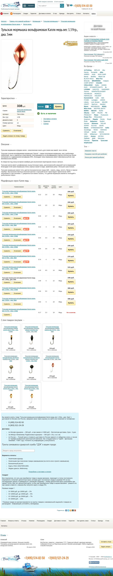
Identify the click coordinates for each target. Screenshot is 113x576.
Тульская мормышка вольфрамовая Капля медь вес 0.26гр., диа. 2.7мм (18, 213)
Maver (86, 106)
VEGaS (86, 132)
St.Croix (94, 125)
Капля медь (27, 24)
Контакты (86, 13)
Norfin (101, 111)
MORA (86, 111)
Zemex (93, 136)
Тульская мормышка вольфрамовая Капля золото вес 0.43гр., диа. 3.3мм (31, 387)
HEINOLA (98, 93)
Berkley (93, 76)
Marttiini (102, 104)
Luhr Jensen (95, 102)
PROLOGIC (98, 117)
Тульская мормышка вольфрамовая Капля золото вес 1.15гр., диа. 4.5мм (10, 387)
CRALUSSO (88, 85)
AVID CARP (102, 74)
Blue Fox (99, 79)
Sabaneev (93, 121)
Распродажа (17, 13)
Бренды (61, 13)
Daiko (97, 85)
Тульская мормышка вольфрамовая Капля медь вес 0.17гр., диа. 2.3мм (18, 309)
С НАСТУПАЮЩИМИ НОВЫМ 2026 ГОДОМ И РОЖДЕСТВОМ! (96, 40)
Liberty (86, 102)
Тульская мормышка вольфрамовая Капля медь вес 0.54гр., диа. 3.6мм (18, 245)
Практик (95, 140)
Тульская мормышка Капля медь (24, 110)
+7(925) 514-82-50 (84, 5)
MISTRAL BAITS (99, 108)
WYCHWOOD (104, 134)
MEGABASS (95, 106)
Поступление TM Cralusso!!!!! (94, 54)
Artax (93, 74)
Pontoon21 (104, 115)
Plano (96, 115)
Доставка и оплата (45, 13)
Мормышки (36, 21)
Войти (94, 13)
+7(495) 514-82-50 (34, 557)
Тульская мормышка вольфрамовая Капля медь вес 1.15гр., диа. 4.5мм (18, 267)
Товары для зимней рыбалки (19, 21)
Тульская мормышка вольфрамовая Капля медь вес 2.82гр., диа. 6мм (18, 299)
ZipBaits (86, 138)
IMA (102, 98)
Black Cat (101, 76)
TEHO (95, 130)
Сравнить (6, 130)
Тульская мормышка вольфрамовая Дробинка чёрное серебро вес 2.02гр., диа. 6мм (31, 358)
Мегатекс (101, 138)
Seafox (102, 121)
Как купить (70, 13)
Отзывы (23, 520)
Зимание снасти (90, 151)
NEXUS (93, 111)
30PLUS (97, 70)
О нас (55, 13)
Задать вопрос (105, 546)
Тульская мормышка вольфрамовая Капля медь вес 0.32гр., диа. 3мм (18, 224)
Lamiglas (94, 100)
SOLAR (103, 123)
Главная (3, 520)
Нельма (86, 140)
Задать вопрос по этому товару (14, 136)
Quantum (87, 119)
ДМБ (93, 138)
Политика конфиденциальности (97, 566)
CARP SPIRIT (88, 83)
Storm (86, 128)
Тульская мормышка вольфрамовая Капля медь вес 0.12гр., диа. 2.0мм (18, 191)
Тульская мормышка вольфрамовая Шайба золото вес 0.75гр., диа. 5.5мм (10, 328)
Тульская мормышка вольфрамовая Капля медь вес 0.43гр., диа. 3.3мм (18, 234)
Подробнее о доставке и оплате (40, 471)
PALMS (100, 113)
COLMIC (99, 83)
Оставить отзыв (106, 541)
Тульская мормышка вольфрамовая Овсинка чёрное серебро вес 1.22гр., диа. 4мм (31, 328)
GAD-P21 (96, 89)
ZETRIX (101, 136)
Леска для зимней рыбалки (94, 157)
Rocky (102, 119)
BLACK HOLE (88, 79)
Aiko (101, 72)
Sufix (107, 128)
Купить (58, 106)
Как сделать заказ (83, 520)
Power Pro (87, 117)
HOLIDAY (98, 96)
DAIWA (104, 85)
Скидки (25, 13)
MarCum (94, 104)
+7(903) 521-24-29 (58, 557)
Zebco (86, 136)
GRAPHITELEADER (98, 91)
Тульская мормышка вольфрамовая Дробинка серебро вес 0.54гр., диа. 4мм (11, 358)
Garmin (86, 91)
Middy (104, 106)
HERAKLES (88, 96)
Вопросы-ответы (13, 520)
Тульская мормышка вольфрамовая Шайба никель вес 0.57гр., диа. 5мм (52, 328)
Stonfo (101, 125)
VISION (101, 132)
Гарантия (33, 13)
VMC (85, 134)
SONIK (86, 125)
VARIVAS (103, 130)
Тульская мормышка (50, 21)
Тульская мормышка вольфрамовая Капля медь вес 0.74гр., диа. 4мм (18, 256)
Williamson (93, 134)
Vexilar (94, 132)
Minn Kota (87, 108)
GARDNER (105, 89)
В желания (17, 130)
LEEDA (102, 100)
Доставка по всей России (98, 27)
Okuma (86, 113)
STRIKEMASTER (97, 128)
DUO (85, 87)
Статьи (78, 13)
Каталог (4, 21)
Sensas (86, 123)
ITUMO (86, 100)
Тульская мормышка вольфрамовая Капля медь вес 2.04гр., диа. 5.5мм (18, 288)
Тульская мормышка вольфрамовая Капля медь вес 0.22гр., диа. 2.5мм (18, 202)
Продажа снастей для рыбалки (96, 154)
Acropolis (94, 72)
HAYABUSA (88, 93)
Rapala (95, 119)
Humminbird (88, 98)
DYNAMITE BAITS (96, 87)
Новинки (6, 13)
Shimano (95, 123)
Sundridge (87, 130)
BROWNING (96, 81)
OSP (93, 113)
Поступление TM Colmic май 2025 (96, 60)
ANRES (86, 74)
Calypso (106, 81)
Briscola (86, 81)
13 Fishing (87, 70)
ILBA (97, 98)
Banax (86, 76)
